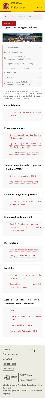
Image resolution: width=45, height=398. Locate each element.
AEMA (12, 310)
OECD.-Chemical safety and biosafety (24, 152)
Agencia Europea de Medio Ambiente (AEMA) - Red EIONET (19, 83)
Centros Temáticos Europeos (21, 325)
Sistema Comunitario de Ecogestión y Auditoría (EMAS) (18, 57)
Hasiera (6, 349)
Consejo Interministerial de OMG (23, 255)
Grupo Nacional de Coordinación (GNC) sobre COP (25, 136)
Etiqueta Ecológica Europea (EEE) (20, 63)
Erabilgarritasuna (10, 354)
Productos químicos (15, 52)
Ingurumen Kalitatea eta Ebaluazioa (24, 17)
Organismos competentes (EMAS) (23, 176)
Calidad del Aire (13, 47)
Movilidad (11, 77)
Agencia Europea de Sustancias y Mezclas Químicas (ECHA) (25, 145)
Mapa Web (7, 359)
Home (7, 17)
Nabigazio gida (9, 363)
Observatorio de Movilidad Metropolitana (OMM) (25, 285)
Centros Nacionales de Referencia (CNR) (25, 318)
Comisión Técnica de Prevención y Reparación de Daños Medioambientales (25, 227)
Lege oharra (8, 368)
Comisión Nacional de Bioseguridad (24, 250)
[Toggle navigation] (39, 6)
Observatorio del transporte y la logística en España (25, 276)
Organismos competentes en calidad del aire (25, 113)
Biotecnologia (12, 73)
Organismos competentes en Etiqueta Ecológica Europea (25, 203)
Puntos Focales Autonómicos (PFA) (23, 331)
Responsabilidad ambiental (18, 68)
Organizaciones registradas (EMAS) (24, 182)
